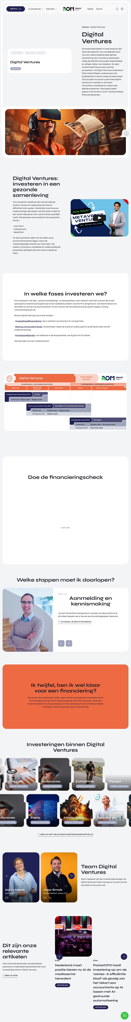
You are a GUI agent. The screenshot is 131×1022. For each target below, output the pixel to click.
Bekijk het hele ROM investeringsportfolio (67, 834)
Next (71, 876)
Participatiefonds (25, 335)
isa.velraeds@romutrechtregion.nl (6, 898)
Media (90, 9)
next (69, 643)
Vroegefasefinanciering (28, 321)
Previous (7, 876)
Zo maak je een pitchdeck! (76, 622)
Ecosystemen (35, 9)
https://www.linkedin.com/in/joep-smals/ (50, 897)
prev (61, 643)
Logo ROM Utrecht (72, 9)
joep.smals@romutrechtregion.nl (45, 898)
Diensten (50, 9)
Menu (14, 9)
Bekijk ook (11, 975)
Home (85, 27)
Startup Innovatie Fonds (28, 326)
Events (99, 9)
